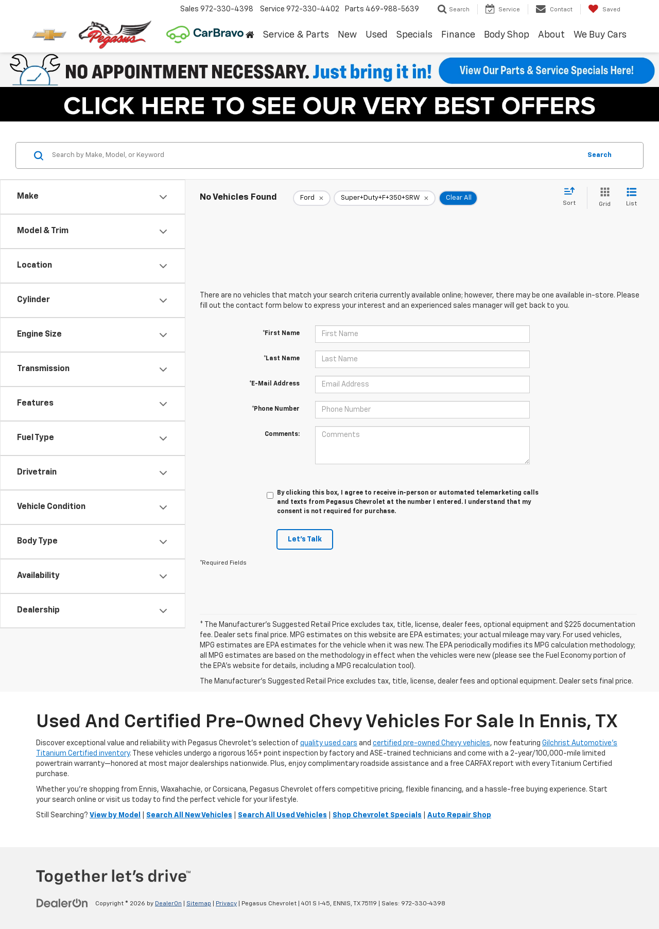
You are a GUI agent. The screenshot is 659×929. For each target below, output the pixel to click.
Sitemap (198, 904)
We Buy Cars (600, 35)
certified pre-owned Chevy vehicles (431, 743)
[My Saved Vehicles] (604, 9)
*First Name (281, 333)
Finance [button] (458, 35)
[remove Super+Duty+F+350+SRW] (385, 198)
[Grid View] (602, 198)
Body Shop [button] (506, 35)
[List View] (631, 198)
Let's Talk (305, 539)
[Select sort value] (572, 197)
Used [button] (377, 35)
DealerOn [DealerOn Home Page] (168, 904)
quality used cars (328, 743)
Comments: (282, 434)
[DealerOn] (62, 903)
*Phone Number (276, 409)
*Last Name (282, 359)
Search (599, 155)
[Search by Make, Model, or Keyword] (315, 155)
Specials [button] (414, 35)
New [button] (347, 35)
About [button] (551, 35)
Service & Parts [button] (296, 35)
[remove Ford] (312, 198)
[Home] (249, 35)
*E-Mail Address (274, 384)
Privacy (226, 904)
